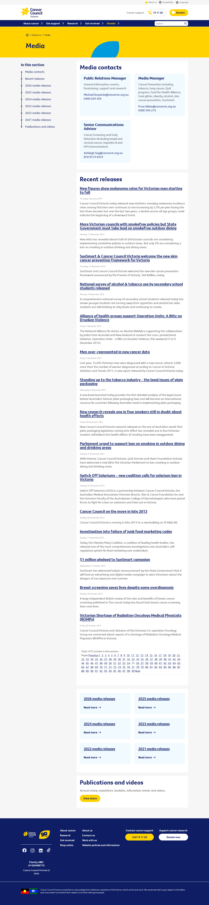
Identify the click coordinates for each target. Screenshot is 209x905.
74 (119, 667)
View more (90, 798)
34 (137, 659)
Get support (53, 23)
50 (110, 663)
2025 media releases (154, 698)
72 (110, 667)
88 (82, 671)
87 (178, 667)
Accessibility (166, 2)
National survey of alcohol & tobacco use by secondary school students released (131, 285)
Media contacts (35, 72)
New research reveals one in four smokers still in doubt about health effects (131, 413)
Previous (93, 655)
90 (91, 671)
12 (137, 655)
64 (174, 663)
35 (142, 659)
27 (105, 659)
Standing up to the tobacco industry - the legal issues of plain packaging (131, 381)
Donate (180, 12)
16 (155, 655)
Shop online (66, 845)
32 (128, 659)
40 (165, 659)
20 (173, 655)
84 (165, 667)
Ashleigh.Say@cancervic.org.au (103, 153)
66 (82, 667)
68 (91, 667)
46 (91, 663)
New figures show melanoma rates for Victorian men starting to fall (131, 190)
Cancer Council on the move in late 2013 (113, 511)
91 (96, 671)
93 (105, 671)
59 (151, 663)
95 (114, 671)
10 (128, 655)
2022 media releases (99, 748)
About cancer (68, 830)
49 (105, 663)
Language (182, 2)
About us (150, 2)
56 (137, 663)
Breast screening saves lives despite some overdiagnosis (127, 587)
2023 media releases (154, 723)
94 (110, 671)
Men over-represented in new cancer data (115, 351)
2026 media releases (99, 698)
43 (178, 659)
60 (155, 663)
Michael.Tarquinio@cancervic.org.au (106, 94)
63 (169, 663)
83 (160, 667)
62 (165, 663)
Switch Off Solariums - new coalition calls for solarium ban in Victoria (131, 477)
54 (128, 663)
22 (82, 659)
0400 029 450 (92, 98)
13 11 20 (158, 12)
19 (169, 655)
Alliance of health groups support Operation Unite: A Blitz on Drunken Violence (131, 317)
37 (151, 659)
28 (110, 659)
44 (82, 663)
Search (185, 24)
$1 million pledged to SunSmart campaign (115, 559)
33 (133, 659)
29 (114, 659)
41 (169, 659)
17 (160, 655)
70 (101, 667)
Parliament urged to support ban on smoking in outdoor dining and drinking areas (132, 445)
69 (96, 667)
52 (119, 663)
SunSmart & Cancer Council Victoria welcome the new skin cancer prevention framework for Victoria (128, 258)
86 (174, 667)
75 (123, 667)
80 (146, 667)
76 (128, 667)
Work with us (89, 840)
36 (146, 659)
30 (119, 659)
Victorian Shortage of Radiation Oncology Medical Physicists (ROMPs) (130, 617)
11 (132, 655)
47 (96, 663)
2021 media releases (154, 748)
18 (164, 655)
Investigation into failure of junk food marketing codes (126, 531)
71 (105, 667)
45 (87, 663)
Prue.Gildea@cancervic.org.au (157, 106)
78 (137, 667)
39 (160, 659)
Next (137, 671)
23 (87, 659)
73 (114, 667)
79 (142, 667)
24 (91, 659)
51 (114, 663)
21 (178, 655)
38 (155, 659)
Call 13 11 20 (139, 837)
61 (160, 663)
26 (101, 659)
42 (174, 659)
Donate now (173, 837)
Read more (90, 707)
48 (101, 663)
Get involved (67, 840)
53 (123, 663)
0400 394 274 (147, 110)
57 (142, 663)
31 (123, 659)
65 (178, 663)
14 (146, 655)
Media (47, 34)
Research (65, 835)
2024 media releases (99, 723)
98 (128, 671)
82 (155, 667)
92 (101, 671)
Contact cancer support (139, 830)
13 (141, 655)
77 (133, 667)
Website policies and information (101, 845)
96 (119, 671)
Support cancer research (173, 830)
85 (169, 667)
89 (87, 671)
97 (123, 671)
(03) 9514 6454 (93, 157)
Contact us (88, 835)
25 (96, 659)
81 (151, 667)
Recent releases (35, 78)
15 (151, 655)
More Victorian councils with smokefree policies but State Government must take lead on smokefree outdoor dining (128, 226)
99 (133, 671)
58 (146, 663)
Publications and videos (40, 126)
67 (87, 667)
